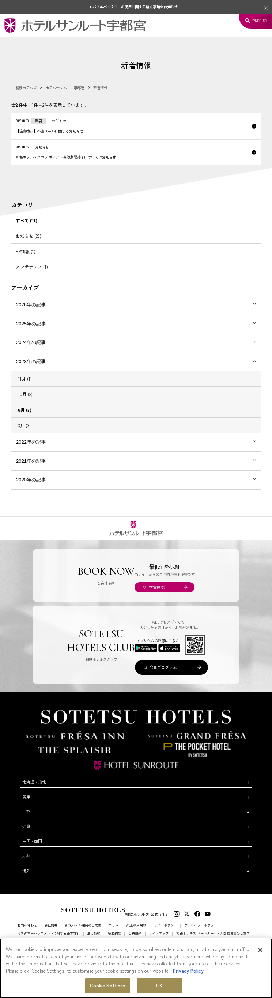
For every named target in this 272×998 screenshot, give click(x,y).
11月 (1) (25, 379)
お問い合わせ (27, 925)
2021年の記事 (31, 461)
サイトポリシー (165, 925)
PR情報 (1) (25, 251)
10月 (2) (25, 394)
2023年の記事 (31, 361)
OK (159, 985)
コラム (113, 925)
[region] (136, 968)
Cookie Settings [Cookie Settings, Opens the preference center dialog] (108, 985)
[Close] (260, 950)
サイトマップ (159, 933)
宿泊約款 (114, 933)
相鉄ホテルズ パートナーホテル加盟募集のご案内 (213, 933)
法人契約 (93, 933)
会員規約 (134, 933)
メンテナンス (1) (32, 266)
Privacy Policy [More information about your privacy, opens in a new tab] (188, 970)
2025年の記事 (31, 323)
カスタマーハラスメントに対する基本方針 (48, 933)
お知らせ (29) (28, 236)
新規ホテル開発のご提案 (83, 925)
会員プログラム (163, 667)
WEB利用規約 (136, 925)
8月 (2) (24, 410)
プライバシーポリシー (200, 925)
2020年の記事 (31, 480)
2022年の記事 (31, 442)
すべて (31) (26, 220)
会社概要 (50, 925)
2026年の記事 (31, 304)
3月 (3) (24, 425)
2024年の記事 (31, 342)
